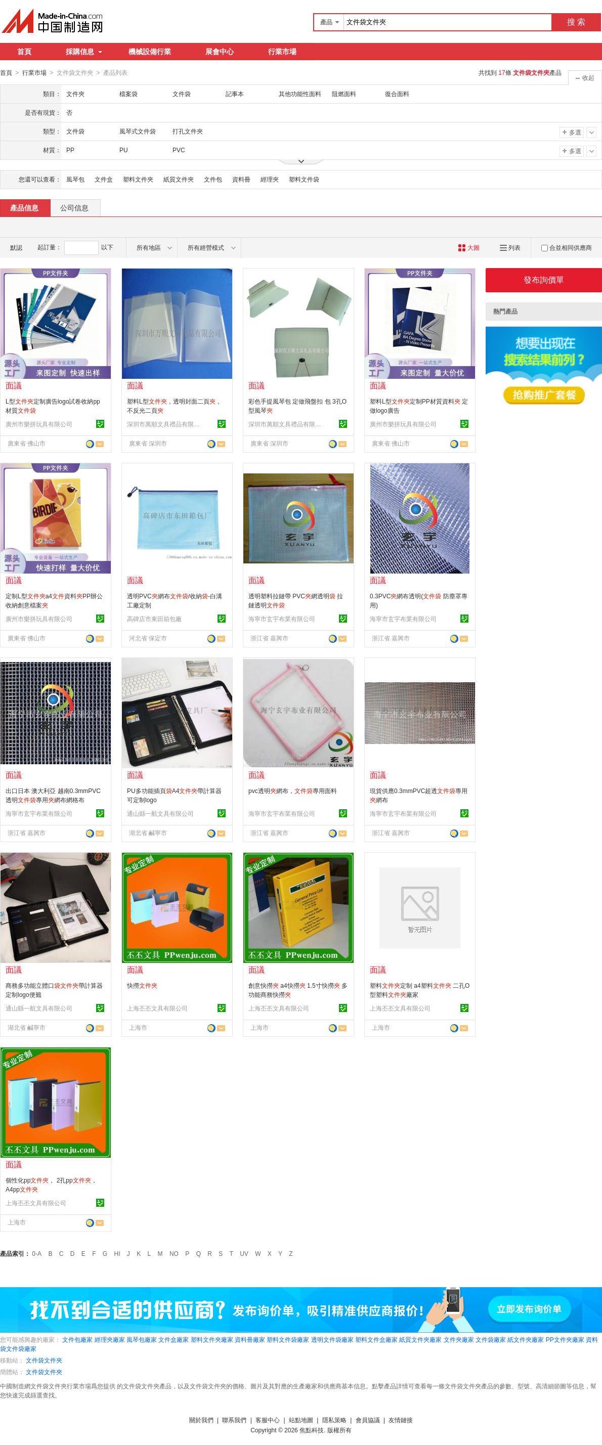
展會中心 (219, 52)
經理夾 (270, 179)
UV (244, 1253)
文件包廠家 (77, 1339)
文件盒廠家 (173, 1339)
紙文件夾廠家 (525, 1339)
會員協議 (368, 1419)
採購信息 (84, 52)
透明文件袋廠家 (332, 1339)
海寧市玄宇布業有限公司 (281, 618)
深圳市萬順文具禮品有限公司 (165, 423)
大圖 (468, 247)
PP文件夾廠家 (565, 1339)
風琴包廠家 (141, 1339)
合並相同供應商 (566, 247)
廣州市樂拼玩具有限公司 (39, 423)
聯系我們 (234, 1419)
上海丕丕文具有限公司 (157, 1008)
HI (117, 1253)
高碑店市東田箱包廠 (154, 618)
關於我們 (201, 1419)
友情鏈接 (401, 1419)
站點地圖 (301, 1419)
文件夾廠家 (459, 1339)
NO (174, 1253)
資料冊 (241, 179)
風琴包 (75, 179)
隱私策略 (334, 1419)
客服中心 (267, 1419)
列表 (510, 247)
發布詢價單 (544, 279)
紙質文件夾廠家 (420, 1339)
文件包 (213, 179)
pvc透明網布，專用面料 (292, 790)
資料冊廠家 (250, 1339)
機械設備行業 (149, 52)
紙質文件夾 (178, 179)
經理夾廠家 (110, 1339)
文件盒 (104, 179)
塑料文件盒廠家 (376, 1339)
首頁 (24, 52)
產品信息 (24, 207)
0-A (36, 1253)
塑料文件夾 (138, 179)
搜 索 (576, 22)
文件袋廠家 (491, 1339)
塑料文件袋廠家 (288, 1339)
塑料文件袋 (304, 179)
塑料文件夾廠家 (212, 1339)
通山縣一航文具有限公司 (160, 813)
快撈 (142, 985)
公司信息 (74, 207)
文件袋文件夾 (44, 1360)
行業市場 (282, 52)
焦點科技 (311, 1429)
